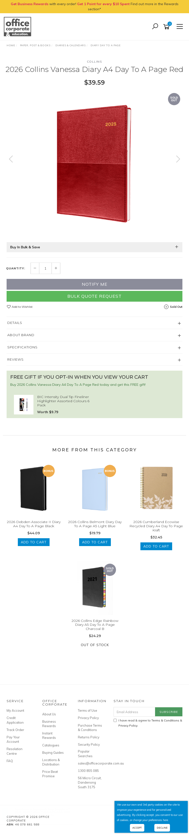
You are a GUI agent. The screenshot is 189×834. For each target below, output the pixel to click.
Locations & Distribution (51, 762)
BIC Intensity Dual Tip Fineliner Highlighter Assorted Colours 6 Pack (63, 401)
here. (166, 820)
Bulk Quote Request (94, 296)
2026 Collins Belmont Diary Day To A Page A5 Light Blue (95, 524)
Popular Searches (85, 753)
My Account (15, 710)
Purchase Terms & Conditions (90, 727)
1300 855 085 (88, 771)
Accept (137, 827)
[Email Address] (135, 712)
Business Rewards (49, 724)
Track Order (15, 730)
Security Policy (89, 744)
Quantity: (15, 268)
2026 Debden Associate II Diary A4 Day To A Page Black (34, 524)
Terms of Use (87, 710)
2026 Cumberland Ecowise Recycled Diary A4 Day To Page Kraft (156, 526)
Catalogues (50, 745)
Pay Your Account (13, 739)
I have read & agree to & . (148, 723)
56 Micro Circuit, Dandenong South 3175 (90, 782)
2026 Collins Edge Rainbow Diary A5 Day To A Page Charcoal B (95, 624)
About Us (49, 714)
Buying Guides (53, 752)
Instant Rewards (49, 735)
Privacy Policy (88, 718)
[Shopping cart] (167, 26)
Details (14, 323)
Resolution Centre (14, 751)
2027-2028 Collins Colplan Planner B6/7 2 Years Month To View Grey (47, 813)
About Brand (20, 335)
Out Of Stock (95, 645)
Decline (162, 827)
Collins (94, 61)
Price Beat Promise (50, 774)
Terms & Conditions (165, 720)
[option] (94, 164)
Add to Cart (34, 542)
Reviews (15, 359)
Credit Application (15, 720)
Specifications (22, 347)
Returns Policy (88, 737)
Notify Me (94, 284)
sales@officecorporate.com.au (90, 763)
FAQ (10, 761)
